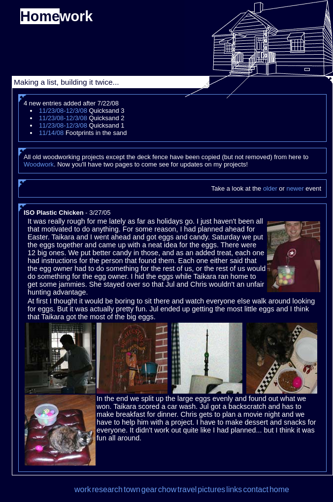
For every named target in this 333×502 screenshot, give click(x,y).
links (234, 489)
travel (187, 489)
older (270, 188)
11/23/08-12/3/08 (63, 110)
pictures (211, 489)
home (279, 489)
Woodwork (39, 164)
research (107, 489)
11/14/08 (51, 132)
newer (294, 188)
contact (255, 489)
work (82, 489)
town (132, 489)
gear (149, 489)
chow (167, 489)
